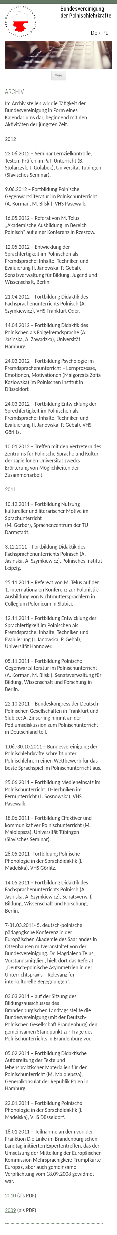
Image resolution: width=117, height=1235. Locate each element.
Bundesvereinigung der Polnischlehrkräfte (86, 12)
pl (105, 32)
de (94, 32)
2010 (10, 1195)
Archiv (14, 92)
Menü (59, 75)
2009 (10, 1210)
